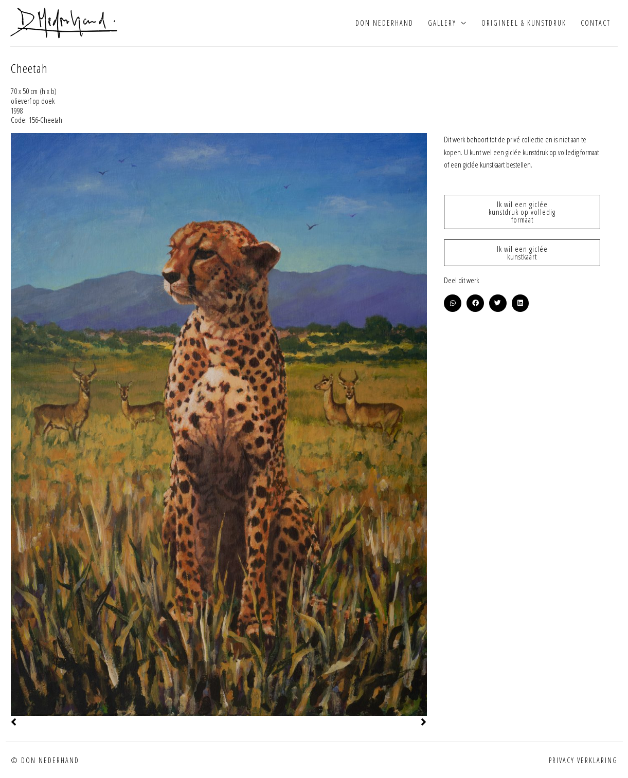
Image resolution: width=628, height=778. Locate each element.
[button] (452, 303)
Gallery (442, 23)
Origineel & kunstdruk (523, 23)
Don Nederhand (384, 23)
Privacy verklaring (583, 760)
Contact (596, 23)
